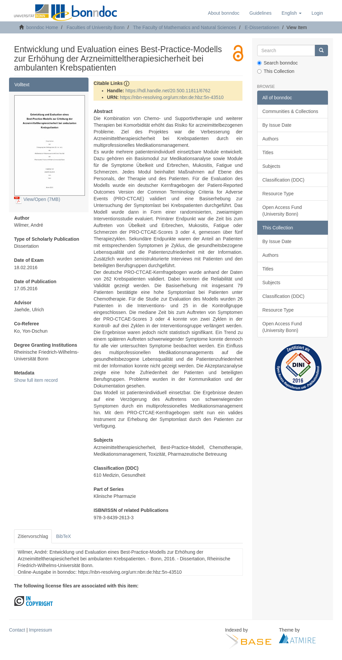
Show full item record (36, 380)
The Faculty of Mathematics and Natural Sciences (184, 27)
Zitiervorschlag (33, 536)
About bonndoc (223, 13)
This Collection (276, 71)
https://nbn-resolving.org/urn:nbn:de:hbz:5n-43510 (172, 97)
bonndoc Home (42, 27)
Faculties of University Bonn (95, 27)
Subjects (272, 166)
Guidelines (260, 13)
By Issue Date (277, 125)
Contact (17, 630)
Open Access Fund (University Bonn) (282, 211)
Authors (271, 138)
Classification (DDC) (284, 180)
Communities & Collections (290, 111)
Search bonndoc (277, 63)
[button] (292, 13)
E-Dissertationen (262, 27)
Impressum (40, 630)
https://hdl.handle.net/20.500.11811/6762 (167, 90)
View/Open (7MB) (37, 199)
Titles (268, 152)
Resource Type (278, 193)
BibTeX (63, 536)
